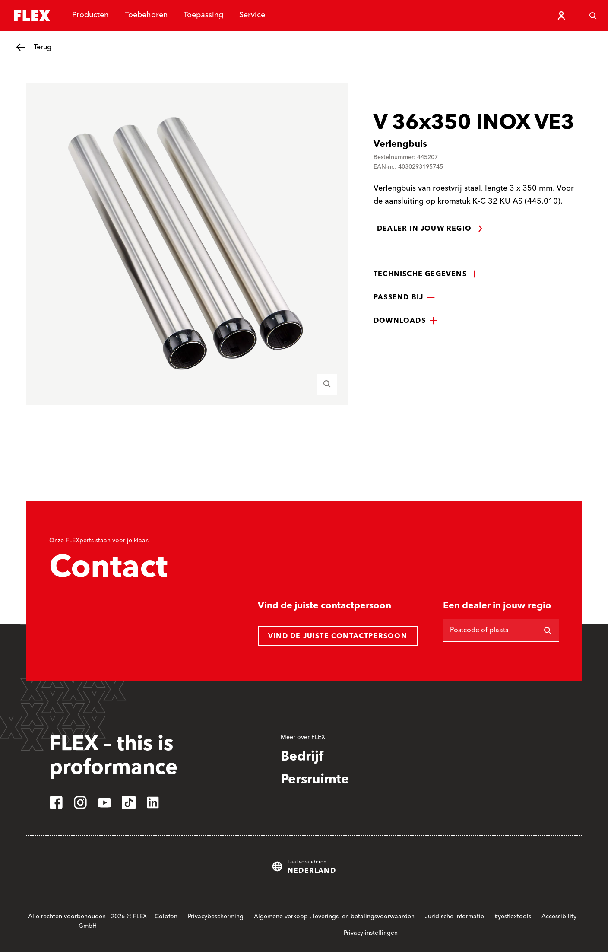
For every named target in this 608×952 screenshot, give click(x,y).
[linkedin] (153, 802)
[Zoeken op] (547, 630)
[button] (426, 274)
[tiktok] (129, 802)
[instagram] (80, 802)
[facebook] (56, 802)
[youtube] (104, 802)
